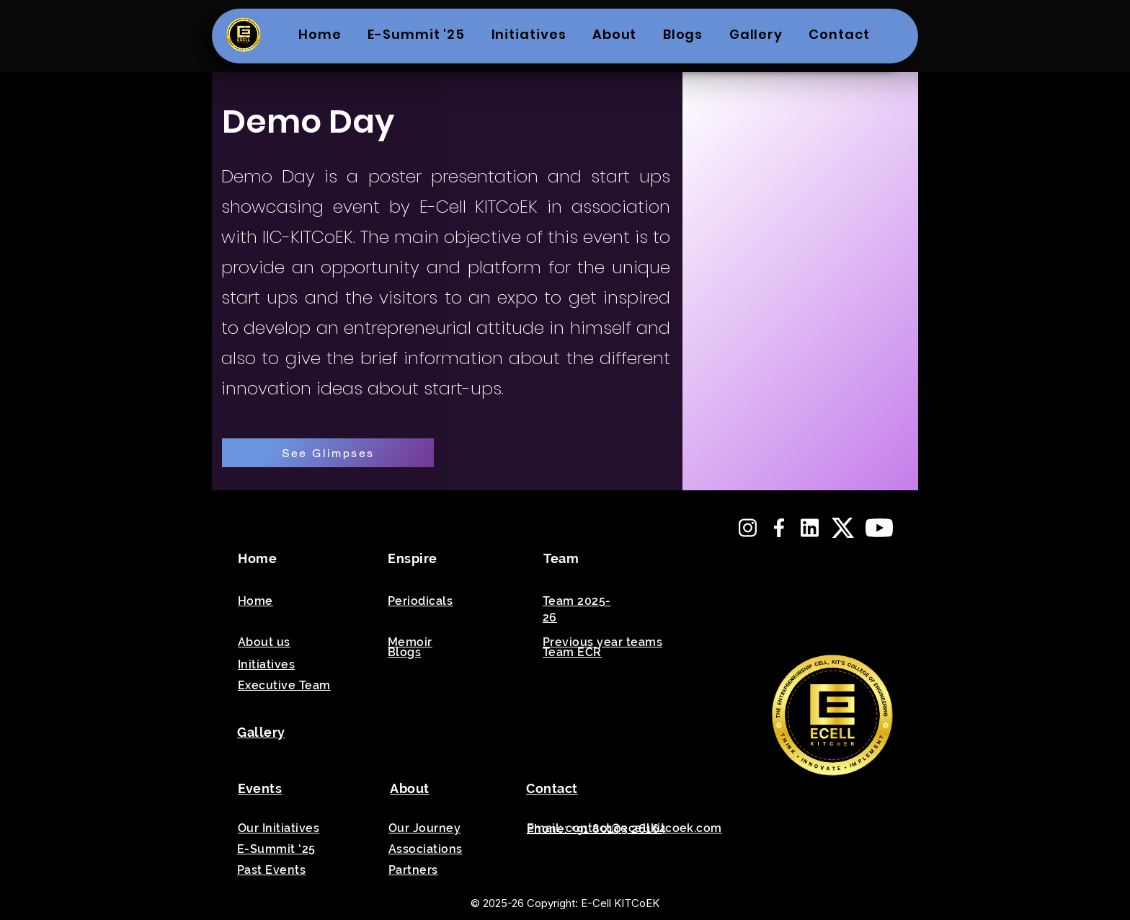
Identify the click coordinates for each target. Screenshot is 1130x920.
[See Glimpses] (328, 452)
